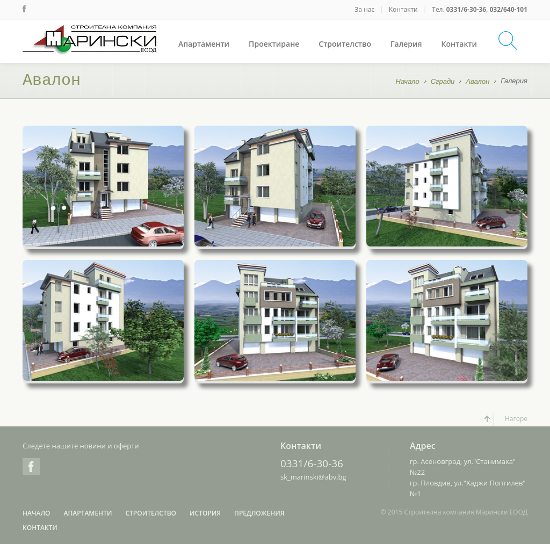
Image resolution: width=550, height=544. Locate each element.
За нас (364, 9)
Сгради (443, 82)
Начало (407, 82)
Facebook (31, 466)
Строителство (345, 44)
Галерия (406, 44)
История (205, 513)
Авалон (477, 82)
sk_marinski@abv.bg (313, 477)
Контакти (403, 9)
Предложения (259, 513)
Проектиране (274, 44)
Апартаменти (203, 44)
